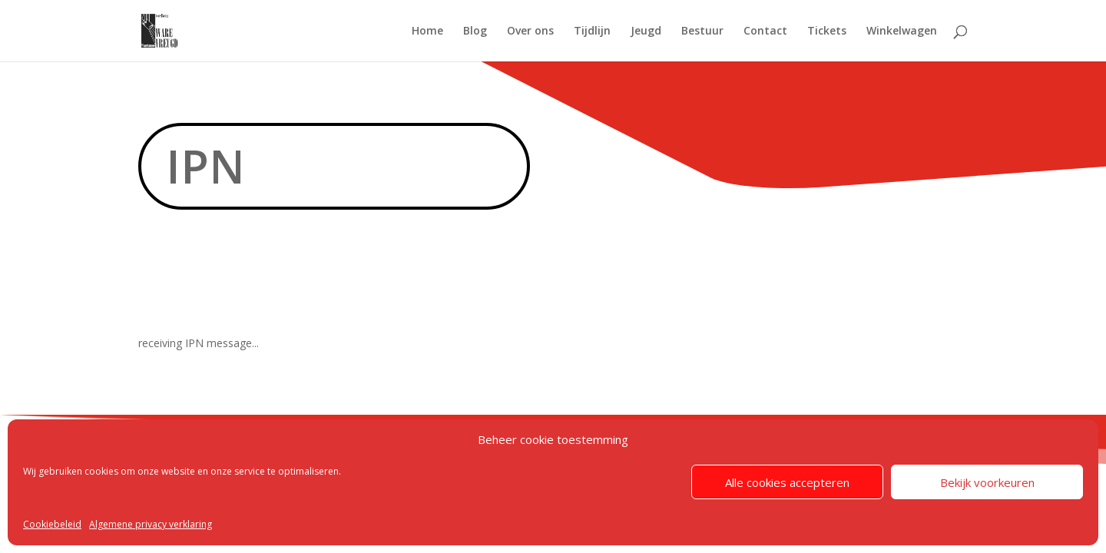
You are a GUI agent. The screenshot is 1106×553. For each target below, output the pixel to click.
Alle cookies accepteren (787, 482)
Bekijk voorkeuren (987, 482)
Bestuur (702, 31)
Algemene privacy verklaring (150, 524)
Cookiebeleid (52, 524)
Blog (475, 31)
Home (427, 31)
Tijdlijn (592, 31)
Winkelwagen (901, 31)
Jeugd (646, 31)
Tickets (826, 31)
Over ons (530, 31)
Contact (765, 31)
